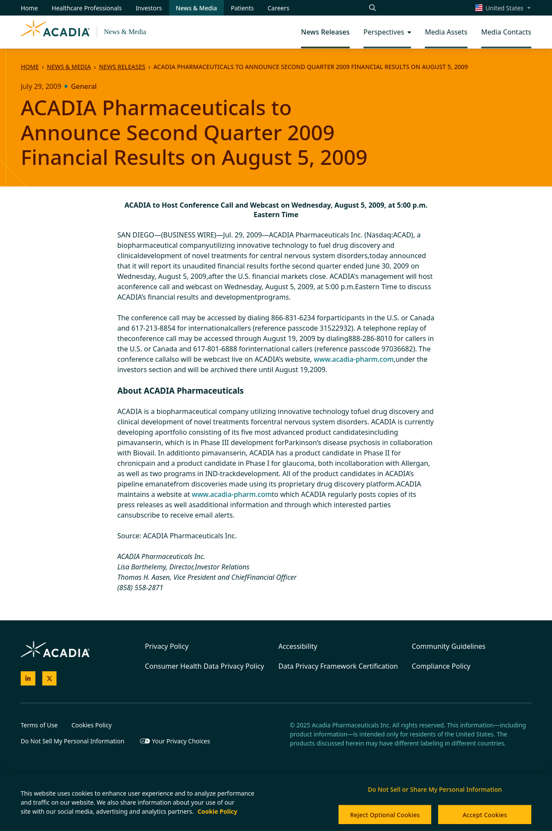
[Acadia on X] (49, 678)
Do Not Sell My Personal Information (72, 741)
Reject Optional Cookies (385, 815)
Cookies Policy (92, 725)
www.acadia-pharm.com (354, 359)
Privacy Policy (166, 646)
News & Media (125, 31)
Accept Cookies (485, 815)
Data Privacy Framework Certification (338, 666)
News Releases (122, 67)
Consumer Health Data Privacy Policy (204, 666)
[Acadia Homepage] (55, 32)
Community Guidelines (449, 646)
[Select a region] (503, 8)
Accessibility (297, 646)
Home (30, 67)
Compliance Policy (441, 666)
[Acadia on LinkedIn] (28, 678)
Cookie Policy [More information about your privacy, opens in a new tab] (217, 811)
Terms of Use (39, 725)
